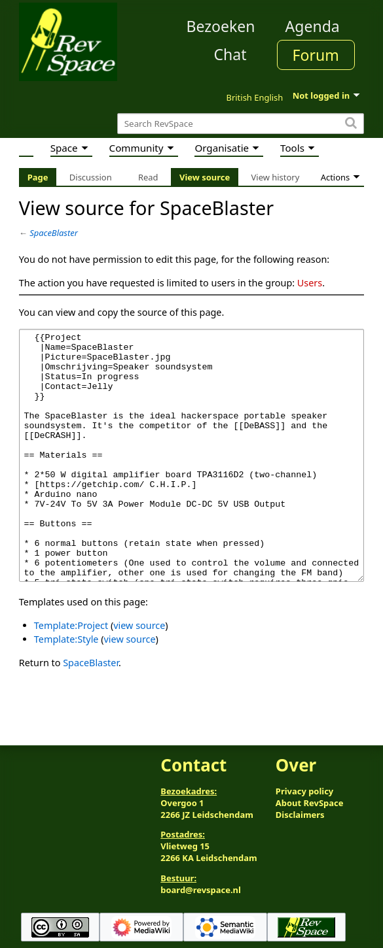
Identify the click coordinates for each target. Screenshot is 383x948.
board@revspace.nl (200, 890)
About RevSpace (310, 803)
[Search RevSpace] (240, 124)
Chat (229, 54)
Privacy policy (304, 791)
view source (139, 674)
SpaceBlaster (53, 233)
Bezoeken (221, 26)
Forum (316, 54)
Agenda (312, 26)
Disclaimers (300, 815)
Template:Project (71, 674)
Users (309, 283)
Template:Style (66, 688)
